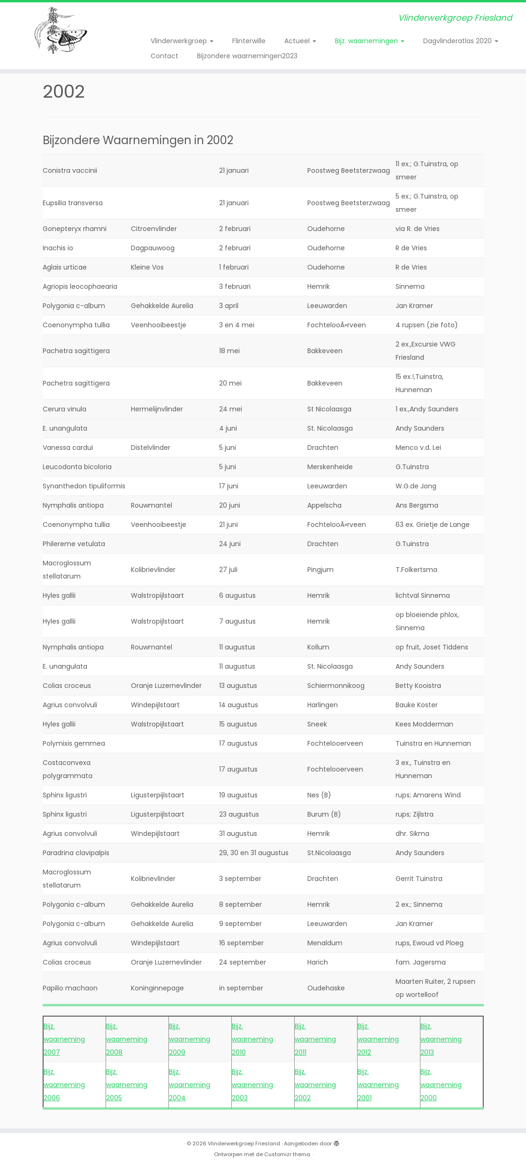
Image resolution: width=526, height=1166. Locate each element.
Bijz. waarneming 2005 (126, 1085)
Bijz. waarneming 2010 (252, 1039)
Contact (164, 56)
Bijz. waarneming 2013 (441, 1039)
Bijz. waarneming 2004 (189, 1085)
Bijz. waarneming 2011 (315, 1039)
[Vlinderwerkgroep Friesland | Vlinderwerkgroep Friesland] (61, 30)
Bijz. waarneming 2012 (378, 1039)
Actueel (300, 41)
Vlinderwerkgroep (182, 41)
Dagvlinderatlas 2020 (460, 41)
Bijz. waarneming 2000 (441, 1085)
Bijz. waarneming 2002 (315, 1085)
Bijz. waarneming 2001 (378, 1085)
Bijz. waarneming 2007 (64, 1039)
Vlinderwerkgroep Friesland (244, 1143)
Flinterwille (249, 41)
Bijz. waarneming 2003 (252, 1085)
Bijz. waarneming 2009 (189, 1039)
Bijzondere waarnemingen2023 (247, 56)
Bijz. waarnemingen (369, 41)
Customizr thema (287, 1154)
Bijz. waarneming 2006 (64, 1085)
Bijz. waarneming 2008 (126, 1039)
